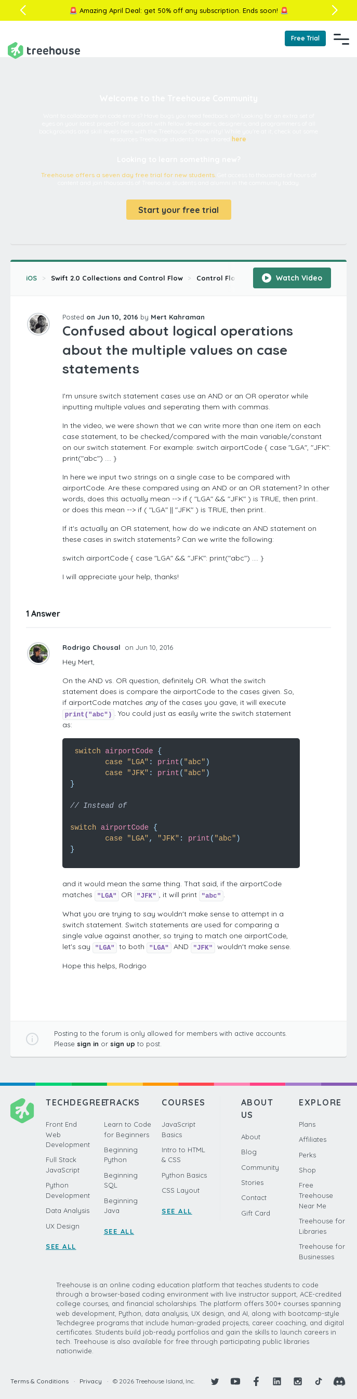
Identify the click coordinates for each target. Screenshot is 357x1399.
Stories (252, 1182)
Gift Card (255, 1213)
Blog (249, 1152)
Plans (307, 1124)
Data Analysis (67, 1210)
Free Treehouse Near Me (316, 1195)
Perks (307, 1155)
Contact (254, 1197)
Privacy (91, 1381)
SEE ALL (61, 1246)
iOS (31, 278)
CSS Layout (181, 1190)
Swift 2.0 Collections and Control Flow (117, 278)
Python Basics (184, 1175)
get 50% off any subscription (191, 10)
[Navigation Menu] (341, 39)
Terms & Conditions (39, 1381)
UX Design (63, 1226)
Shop (307, 1170)
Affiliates (312, 1139)
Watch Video (292, 278)
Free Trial (305, 38)
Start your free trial (178, 210)
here (239, 139)
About (250, 1136)
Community (260, 1167)
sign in (88, 1044)
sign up (122, 1044)
